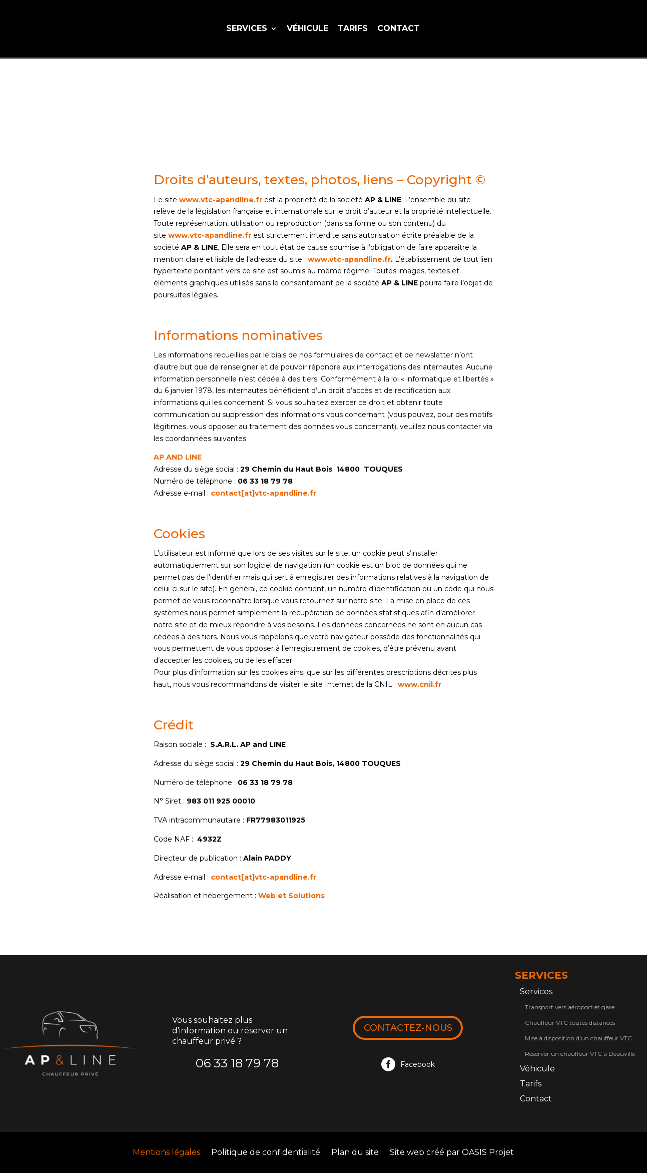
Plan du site (355, 1153)
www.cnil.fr (419, 684)
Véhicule (307, 29)
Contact (398, 29)
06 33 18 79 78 (237, 1063)
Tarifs (353, 29)
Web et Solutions (291, 895)
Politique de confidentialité (265, 1153)
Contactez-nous (407, 1027)
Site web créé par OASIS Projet (452, 1153)
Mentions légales (166, 1153)
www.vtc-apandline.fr (220, 199)
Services (246, 29)
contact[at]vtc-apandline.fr (263, 493)
